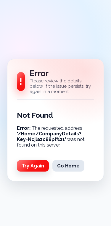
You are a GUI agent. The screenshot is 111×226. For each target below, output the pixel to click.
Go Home (68, 166)
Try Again (33, 166)
